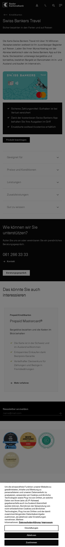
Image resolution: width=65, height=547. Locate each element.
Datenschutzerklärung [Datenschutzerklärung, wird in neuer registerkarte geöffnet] (30, 524)
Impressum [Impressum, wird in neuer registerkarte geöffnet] (47, 524)
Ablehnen (31, 537)
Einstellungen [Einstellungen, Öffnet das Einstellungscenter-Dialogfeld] (31, 530)
